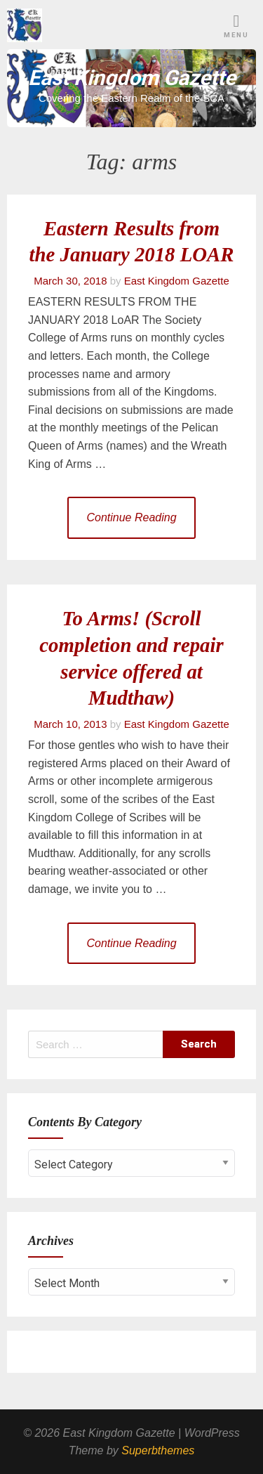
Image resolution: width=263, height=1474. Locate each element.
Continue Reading (131, 517)
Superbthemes (157, 1450)
